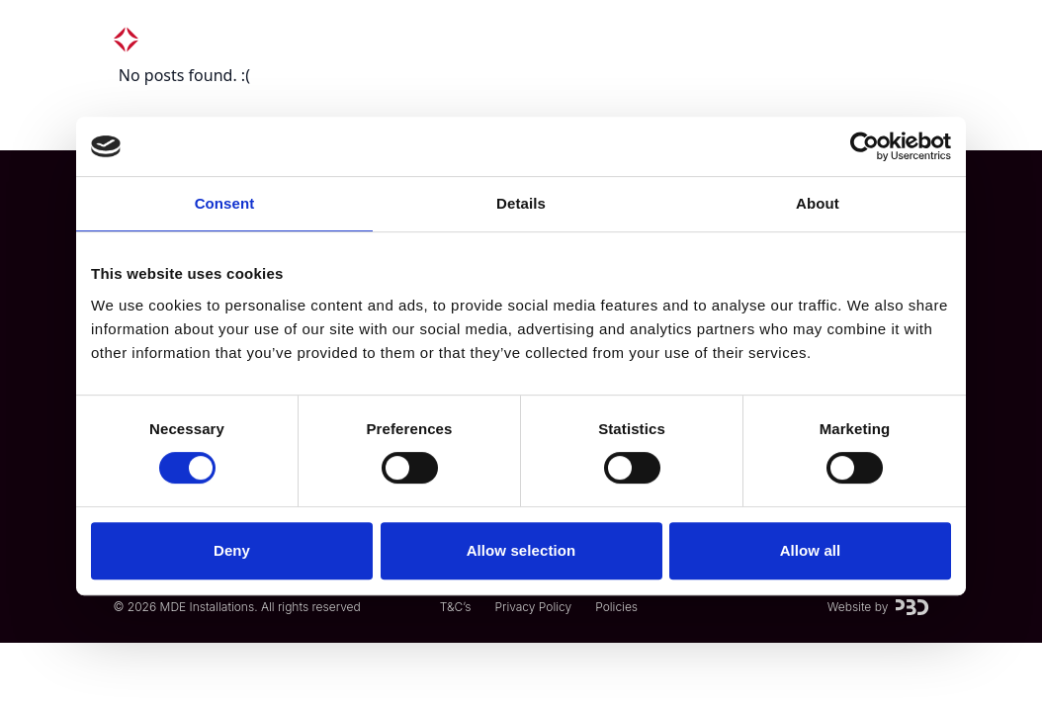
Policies (616, 606)
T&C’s (456, 606)
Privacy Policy (532, 606)
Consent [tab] (225, 203)
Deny (232, 550)
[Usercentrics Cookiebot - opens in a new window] (864, 146)
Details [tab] (521, 203)
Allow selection (521, 550)
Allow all (810, 550)
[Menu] (905, 39)
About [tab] (817, 203)
